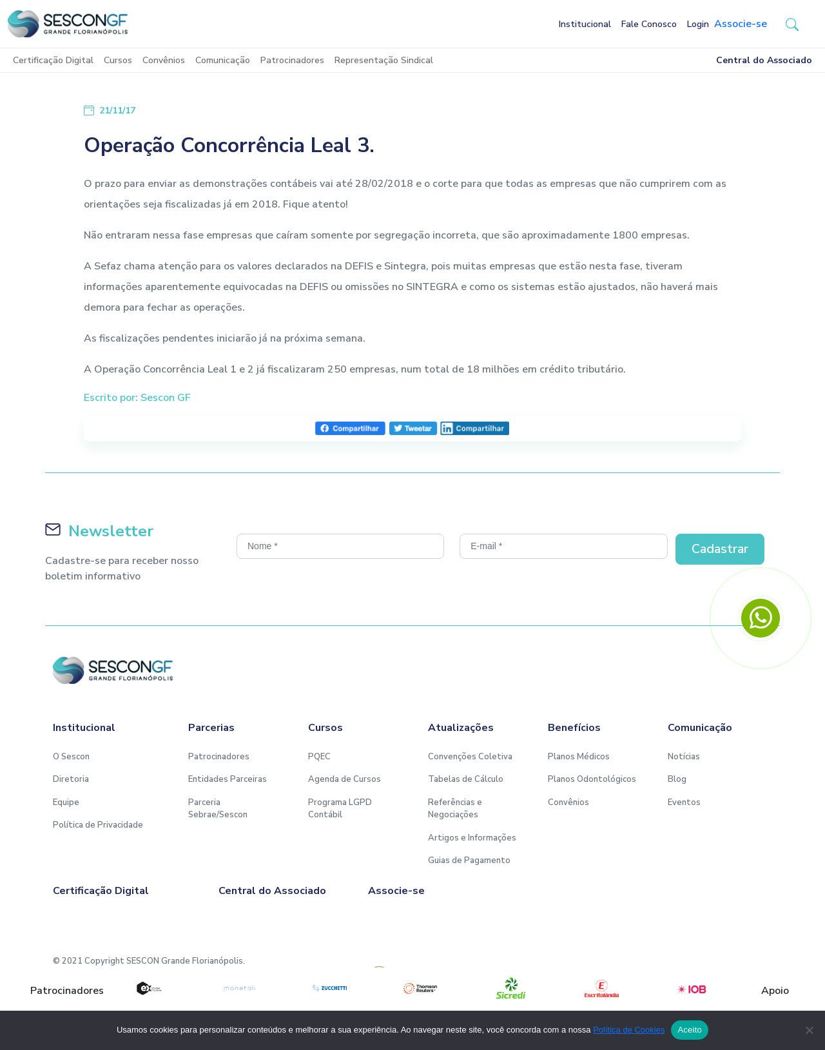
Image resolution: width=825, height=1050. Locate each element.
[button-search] (792, 24)
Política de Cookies (629, 1030)
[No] (808, 1030)
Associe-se (740, 24)
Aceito (689, 1030)
